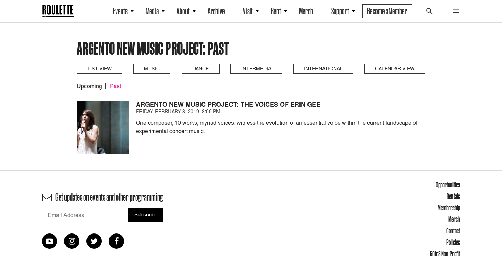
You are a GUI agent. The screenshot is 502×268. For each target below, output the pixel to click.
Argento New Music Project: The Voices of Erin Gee (228, 104)
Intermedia (256, 68)
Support (340, 11)
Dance (200, 68)
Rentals (453, 196)
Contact (453, 230)
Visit (248, 11)
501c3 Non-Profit (445, 253)
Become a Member (387, 11)
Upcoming (89, 86)
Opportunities (448, 184)
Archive (216, 11)
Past (115, 86)
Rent (276, 11)
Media (152, 11)
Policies (453, 242)
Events (120, 11)
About (183, 11)
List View (100, 68)
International (323, 68)
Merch (306, 11)
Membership (449, 207)
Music (152, 68)
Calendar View (394, 68)
